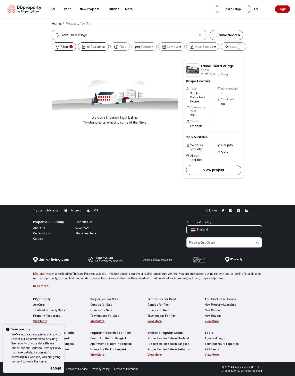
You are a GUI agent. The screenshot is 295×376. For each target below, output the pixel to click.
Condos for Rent (158, 304)
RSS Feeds (212, 349)
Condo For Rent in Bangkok (108, 338)
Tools (209, 333)
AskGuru (39, 304)
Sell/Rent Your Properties (222, 343)
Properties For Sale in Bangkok (168, 343)
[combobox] (129, 35)
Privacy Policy (52, 348)
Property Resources (46, 315)
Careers (38, 238)
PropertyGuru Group (48, 222)
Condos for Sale (101, 304)
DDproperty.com (43, 273)
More (131, 9)
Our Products (41, 233)
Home (56, 24)
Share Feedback (85, 233)
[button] (213, 170)
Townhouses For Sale (104, 315)
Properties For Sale (104, 299)
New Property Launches (220, 304)
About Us (39, 228)
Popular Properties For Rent (110, 333)
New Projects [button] (92, 9)
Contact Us (83, 222)
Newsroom (82, 228)
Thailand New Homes (220, 299)
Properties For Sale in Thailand (168, 338)
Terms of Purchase (126, 369)
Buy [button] (55, 9)
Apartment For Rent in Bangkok (111, 343)
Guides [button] (114, 9)
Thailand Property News (49, 310)
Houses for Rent (158, 310)
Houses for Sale (101, 310)
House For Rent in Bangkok (108, 349)
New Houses (213, 315)
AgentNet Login (215, 338)
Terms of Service (77, 369)
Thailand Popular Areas (165, 333)
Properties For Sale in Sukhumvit (169, 349)
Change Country (198, 222)
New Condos (213, 310)
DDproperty (42, 299)
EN (258, 9)
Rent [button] (70, 9)
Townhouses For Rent (162, 315)
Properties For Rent (162, 299)
